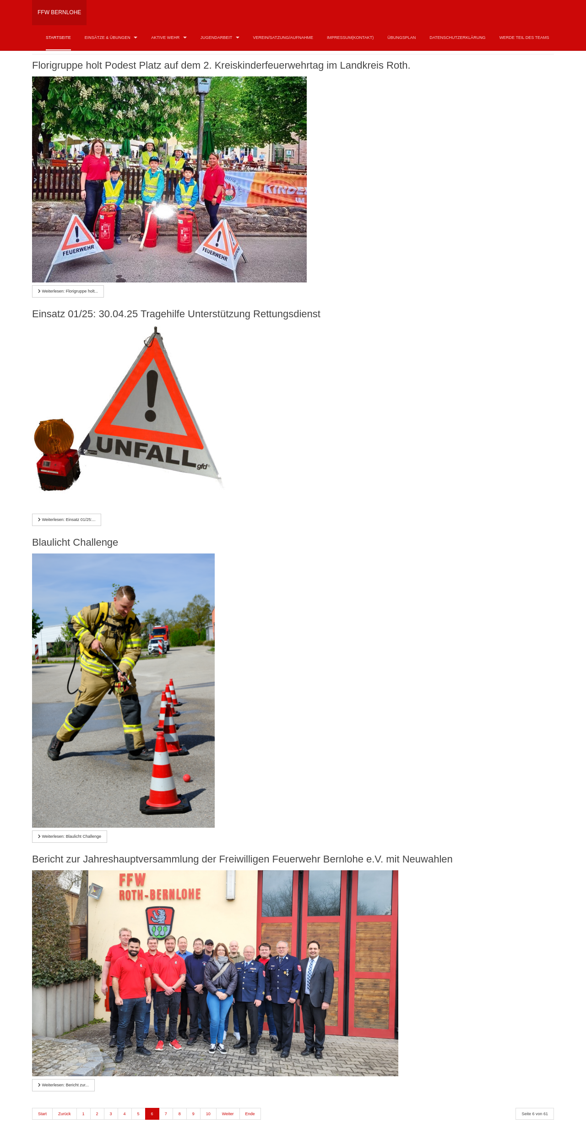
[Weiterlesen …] (68, 291)
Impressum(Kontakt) (350, 37)
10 (208, 1114)
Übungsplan (401, 37)
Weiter (228, 1114)
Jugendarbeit (220, 37)
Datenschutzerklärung (457, 37)
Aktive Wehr (169, 37)
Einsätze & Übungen (111, 37)
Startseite (58, 37)
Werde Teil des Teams (524, 37)
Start (42, 1114)
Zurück (64, 1114)
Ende (250, 1114)
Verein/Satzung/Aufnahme (283, 37)
